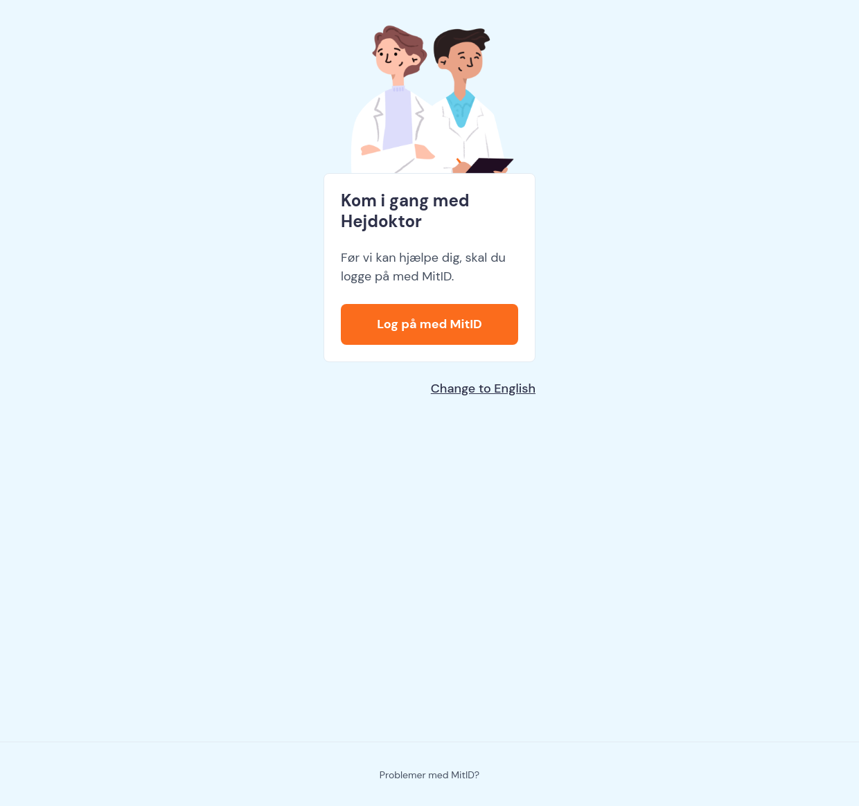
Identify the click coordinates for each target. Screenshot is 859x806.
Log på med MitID (429, 324)
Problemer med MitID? (429, 775)
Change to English (483, 388)
